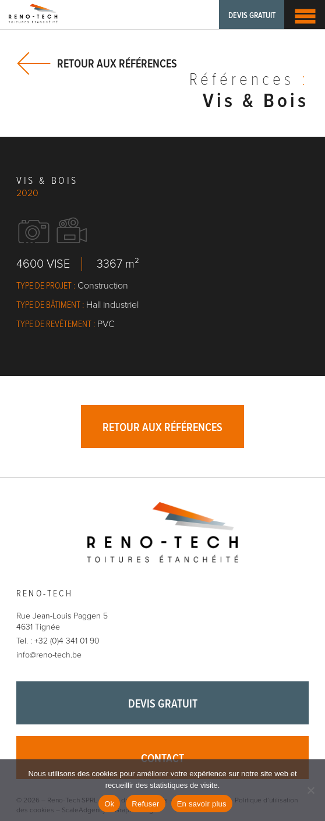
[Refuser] (310, 790)
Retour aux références (117, 63)
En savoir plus (202, 803)
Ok (109, 803)
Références (249, 80)
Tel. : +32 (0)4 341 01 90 (58, 641)
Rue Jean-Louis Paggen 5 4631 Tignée (62, 621)
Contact (162, 759)
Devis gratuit (251, 15)
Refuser (145, 803)
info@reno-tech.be (49, 655)
